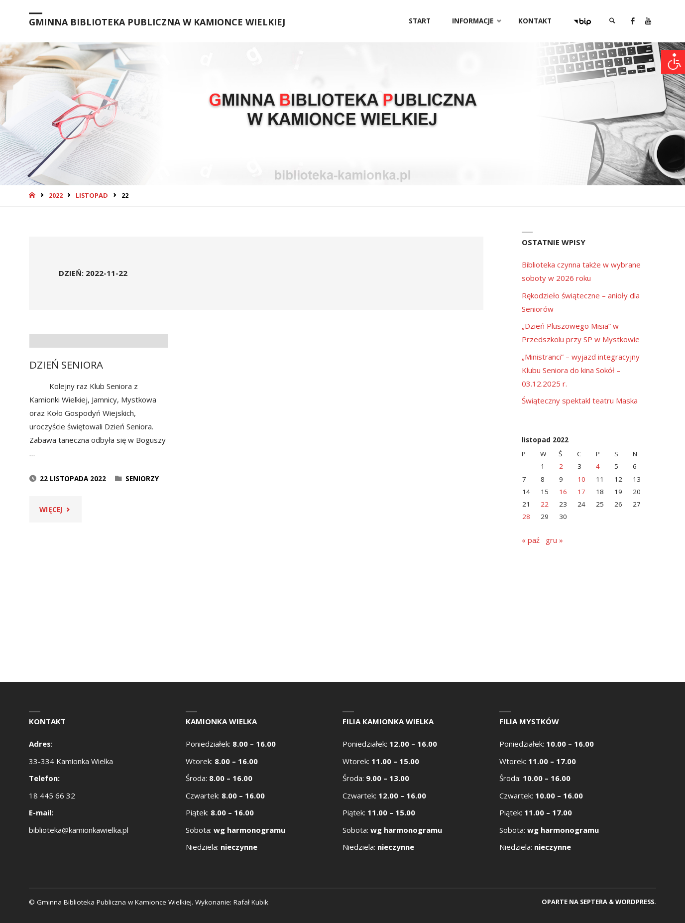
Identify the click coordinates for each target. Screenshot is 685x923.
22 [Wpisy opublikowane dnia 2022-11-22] (545, 504)
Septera (592, 901)
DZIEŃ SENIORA (66, 500)
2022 (56, 195)
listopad (92, 195)
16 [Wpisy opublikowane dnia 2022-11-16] (563, 491)
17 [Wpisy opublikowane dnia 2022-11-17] (581, 491)
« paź (531, 540)
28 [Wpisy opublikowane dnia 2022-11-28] (526, 516)
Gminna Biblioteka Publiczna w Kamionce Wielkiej (157, 22)
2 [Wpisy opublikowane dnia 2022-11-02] (561, 466)
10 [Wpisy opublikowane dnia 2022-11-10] (581, 479)
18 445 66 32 (52, 795)
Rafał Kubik (250, 902)
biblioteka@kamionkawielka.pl (78, 830)
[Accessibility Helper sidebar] (673, 62)
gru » (554, 540)
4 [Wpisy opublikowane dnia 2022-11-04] (598, 466)
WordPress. (635, 901)
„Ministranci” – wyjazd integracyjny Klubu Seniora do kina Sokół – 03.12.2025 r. (581, 370)
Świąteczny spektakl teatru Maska (580, 400)
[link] (612, 21)
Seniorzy (142, 613)
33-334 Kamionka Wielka (71, 761)
